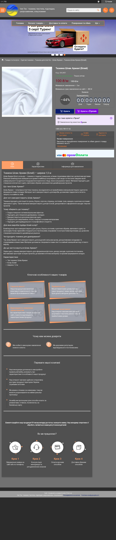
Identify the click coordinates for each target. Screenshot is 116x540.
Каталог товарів (35, 23)
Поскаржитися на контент (71, 497)
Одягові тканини (27, 60)
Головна (20, 23)
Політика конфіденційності (90, 497)
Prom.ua (69, 495)
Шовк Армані (57, 60)
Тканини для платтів (43, 60)
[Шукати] (98, 10)
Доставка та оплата (58, 23)
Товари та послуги (12, 60)
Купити (67, 111)
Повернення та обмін (81, 23)
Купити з (89, 111)
